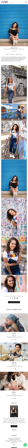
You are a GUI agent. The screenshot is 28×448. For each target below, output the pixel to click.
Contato (14, 443)
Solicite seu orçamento (14, 302)
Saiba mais (14, 420)
